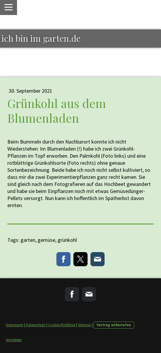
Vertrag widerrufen (114, 324)
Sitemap (84, 324)
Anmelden (14, 339)
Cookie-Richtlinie (61, 324)
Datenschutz (36, 324)
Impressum (14, 324)
